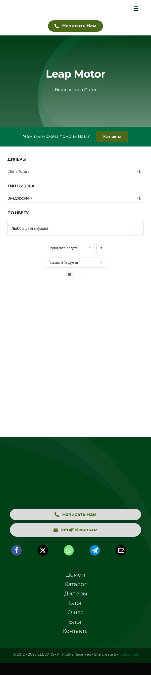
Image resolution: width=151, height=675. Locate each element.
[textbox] (75, 228)
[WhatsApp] (69, 550)
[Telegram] (94, 550)
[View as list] (80, 275)
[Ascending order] (101, 248)
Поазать (63, 262)
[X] (42, 550)
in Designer (129, 654)
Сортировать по (63, 248)
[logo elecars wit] (75, 465)
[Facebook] (16, 550)
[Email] (121, 550)
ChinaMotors (18, 171)
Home (61, 89)
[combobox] (75, 228)
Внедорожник (19, 198)
